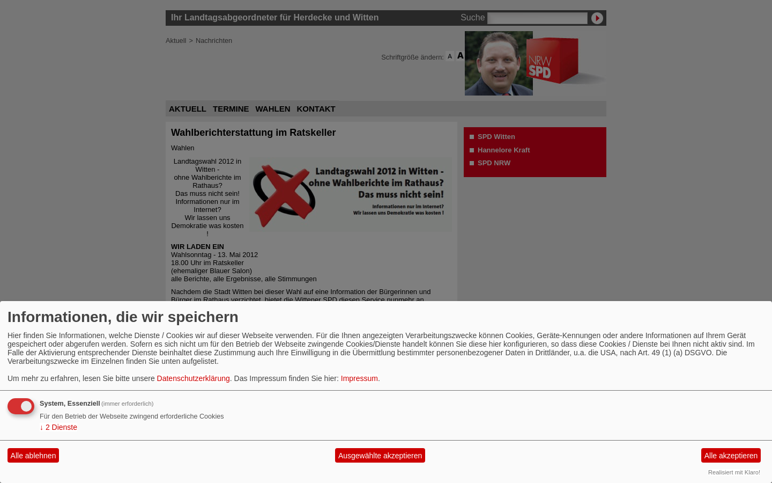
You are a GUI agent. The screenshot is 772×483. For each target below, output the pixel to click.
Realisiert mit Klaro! (734, 472)
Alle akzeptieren (731, 455)
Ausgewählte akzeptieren (380, 455)
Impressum (359, 378)
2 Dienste (58, 427)
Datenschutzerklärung (193, 378)
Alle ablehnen (33, 455)
